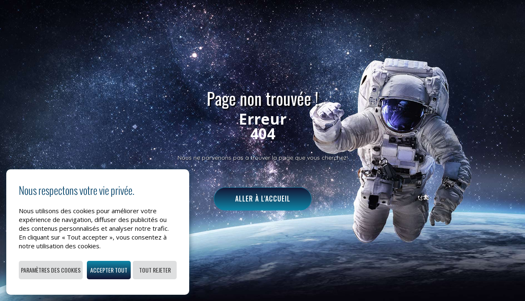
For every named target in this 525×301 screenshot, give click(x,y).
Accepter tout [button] (108, 269)
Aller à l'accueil (262, 199)
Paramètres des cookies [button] (51, 269)
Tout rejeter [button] (155, 269)
